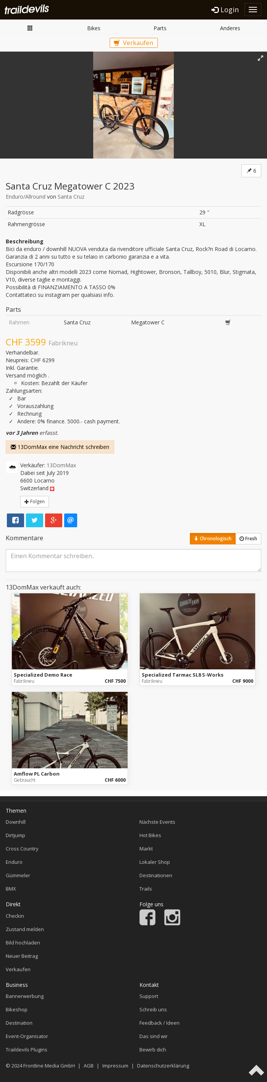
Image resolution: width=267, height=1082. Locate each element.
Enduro (14, 861)
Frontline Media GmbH (49, 1065)
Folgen (34, 501)
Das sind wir (153, 1036)
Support (148, 996)
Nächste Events (157, 821)
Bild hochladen (23, 942)
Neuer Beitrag (22, 955)
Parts (160, 28)
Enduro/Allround (25, 196)
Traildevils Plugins (26, 1049)
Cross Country (22, 848)
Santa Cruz (71, 196)
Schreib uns (153, 1009)
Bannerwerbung (25, 996)
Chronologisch (212, 538)
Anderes (230, 28)
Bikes (93, 28)
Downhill (16, 821)
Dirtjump (15, 835)
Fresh (248, 538)
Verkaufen (133, 43)
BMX (11, 888)
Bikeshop (17, 1009)
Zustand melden (25, 929)
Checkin (15, 915)
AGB (89, 1065)
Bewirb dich (152, 1049)
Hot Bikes (150, 835)
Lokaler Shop (154, 861)
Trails (145, 888)
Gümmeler (18, 875)
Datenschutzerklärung (163, 1065)
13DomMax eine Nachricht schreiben (60, 446)
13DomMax (61, 465)
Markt (30, 28)
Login (225, 9)
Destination (19, 1022)
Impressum (115, 1065)
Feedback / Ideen (159, 1022)
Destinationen (155, 875)
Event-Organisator (27, 1036)
